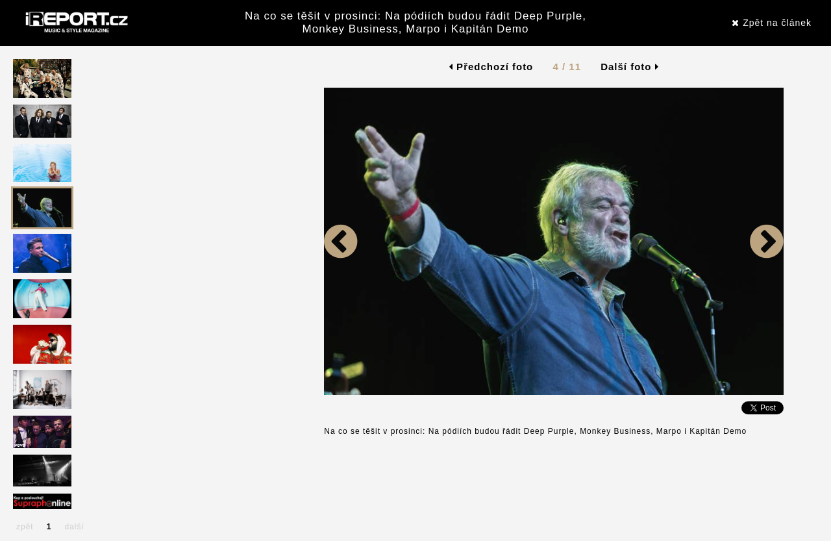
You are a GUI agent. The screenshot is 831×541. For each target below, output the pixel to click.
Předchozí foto (491, 66)
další (74, 526)
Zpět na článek (772, 23)
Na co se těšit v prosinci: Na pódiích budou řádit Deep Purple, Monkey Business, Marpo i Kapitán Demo (415, 22)
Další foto (630, 66)
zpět (25, 526)
